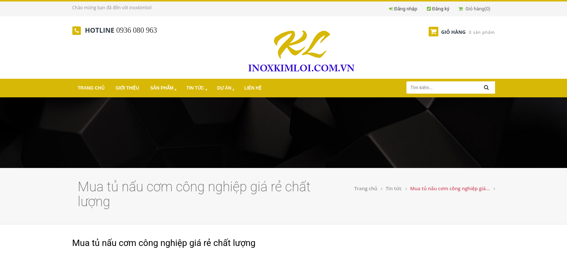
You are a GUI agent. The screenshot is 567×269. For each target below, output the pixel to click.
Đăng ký (440, 9)
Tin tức (197, 88)
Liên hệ (252, 88)
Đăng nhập (405, 9)
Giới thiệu (127, 88)
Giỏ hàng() (474, 9)
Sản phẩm (164, 88)
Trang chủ (91, 88)
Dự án (226, 88)
